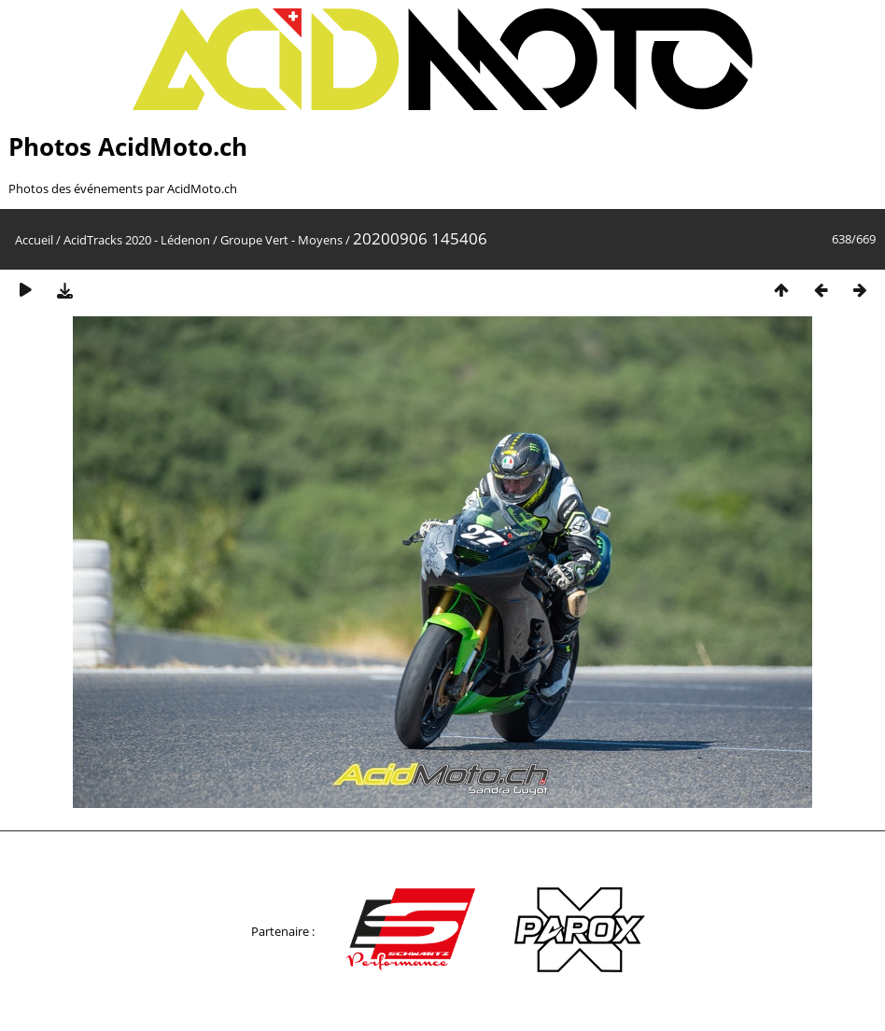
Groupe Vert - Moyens (281, 239)
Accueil (34, 239)
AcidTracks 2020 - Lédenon (136, 239)
